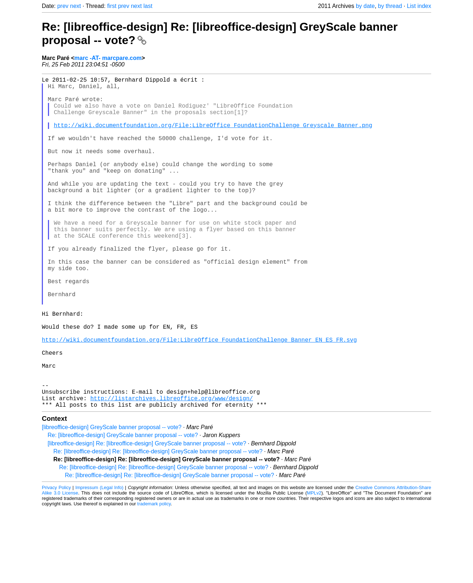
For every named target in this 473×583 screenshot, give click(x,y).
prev (62, 6)
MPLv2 (314, 566)
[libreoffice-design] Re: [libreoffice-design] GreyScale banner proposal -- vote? (147, 517)
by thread (390, 6)
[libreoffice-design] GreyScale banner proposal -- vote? (111, 501)
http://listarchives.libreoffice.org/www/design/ (171, 470)
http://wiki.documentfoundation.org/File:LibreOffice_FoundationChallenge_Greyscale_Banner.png (213, 137)
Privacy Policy (56, 561)
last (147, 6)
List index (419, 6)
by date (365, 6)
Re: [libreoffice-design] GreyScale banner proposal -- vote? (123, 509)
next (75, 6)
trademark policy (154, 577)
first (111, 6)
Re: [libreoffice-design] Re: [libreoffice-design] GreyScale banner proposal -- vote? (157, 525)
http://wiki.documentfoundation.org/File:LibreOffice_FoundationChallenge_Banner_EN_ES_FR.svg (199, 399)
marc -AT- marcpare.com (107, 58)
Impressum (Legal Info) (99, 561)
